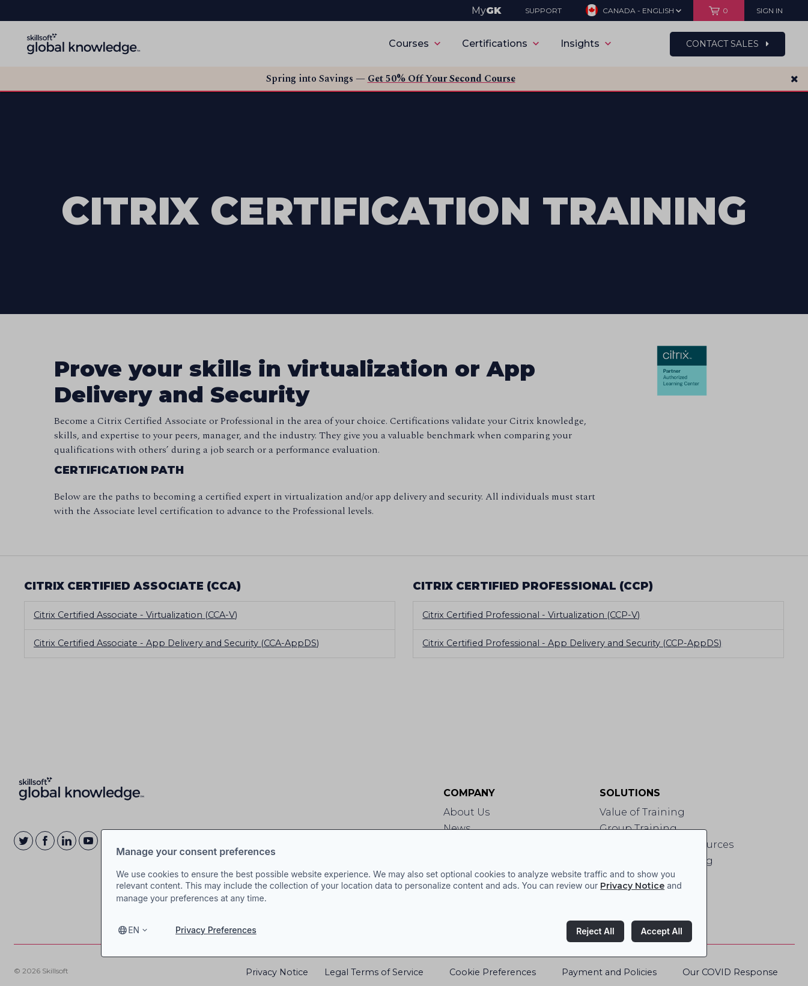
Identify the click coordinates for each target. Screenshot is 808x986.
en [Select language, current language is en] (133, 930)
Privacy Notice (632, 885)
